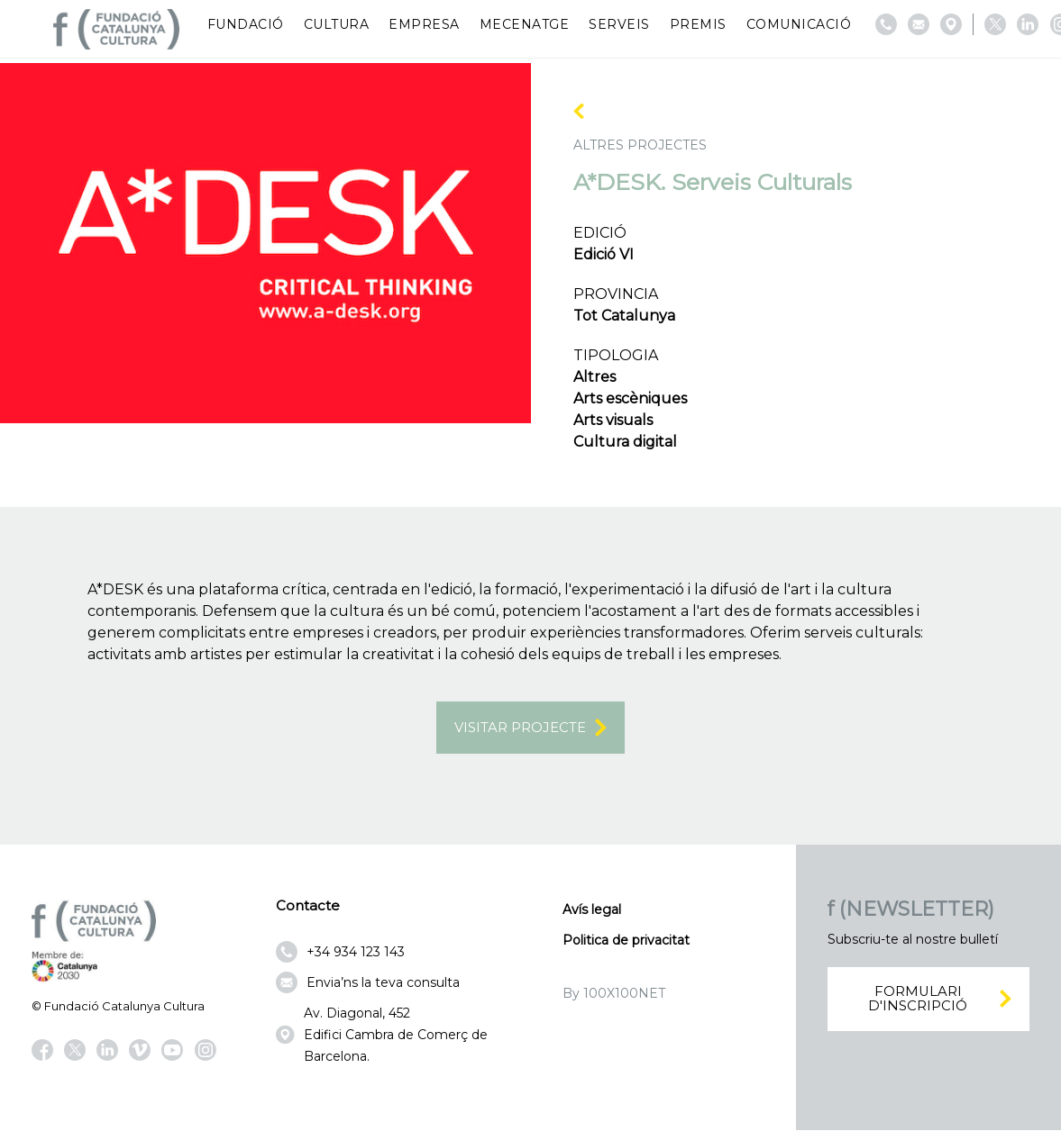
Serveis (619, 24)
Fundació (245, 24)
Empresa (424, 24)
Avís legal (592, 911)
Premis (698, 24)
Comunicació (799, 24)
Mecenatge (525, 24)
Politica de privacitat (626, 942)
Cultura (337, 24)
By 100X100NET (614, 995)
